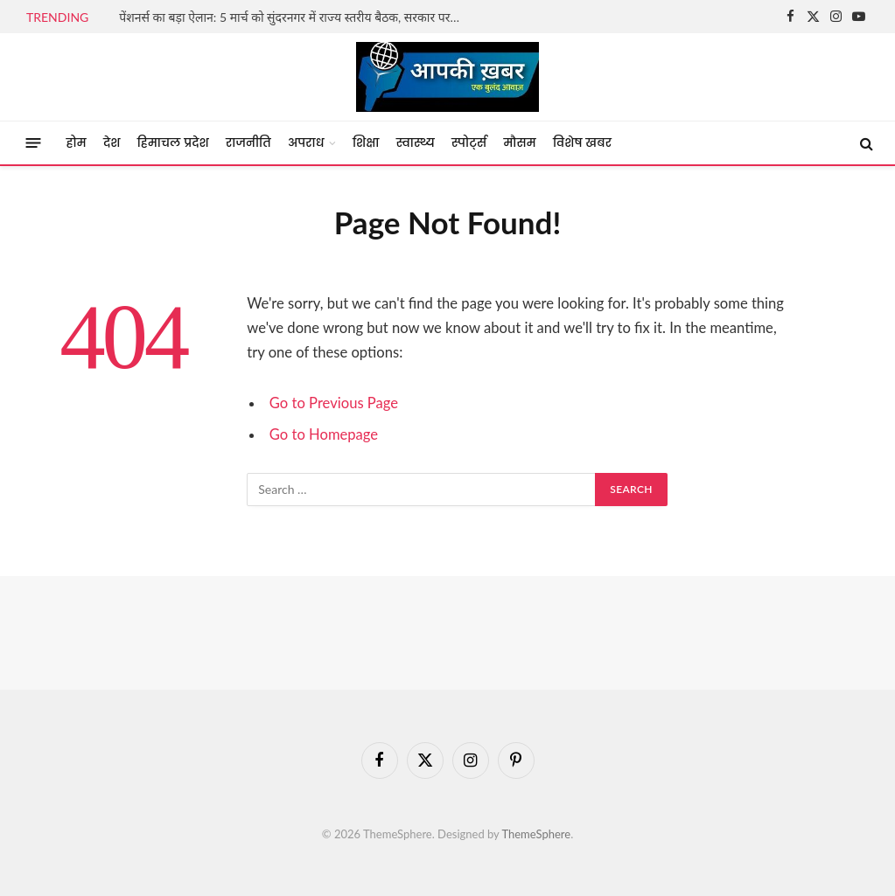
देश (112, 143)
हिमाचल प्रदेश (173, 143)
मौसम (519, 143)
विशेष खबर (582, 143)
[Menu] (33, 143)
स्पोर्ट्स (468, 143)
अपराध (306, 143)
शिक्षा (366, 143)
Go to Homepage (323, 434)
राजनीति (248, 143)
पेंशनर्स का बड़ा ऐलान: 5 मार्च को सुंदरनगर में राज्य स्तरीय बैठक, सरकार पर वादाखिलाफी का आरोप (294, 17)
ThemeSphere (535, 834)
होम (76, 143)
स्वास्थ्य (415, 143)
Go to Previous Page (333, 403)
